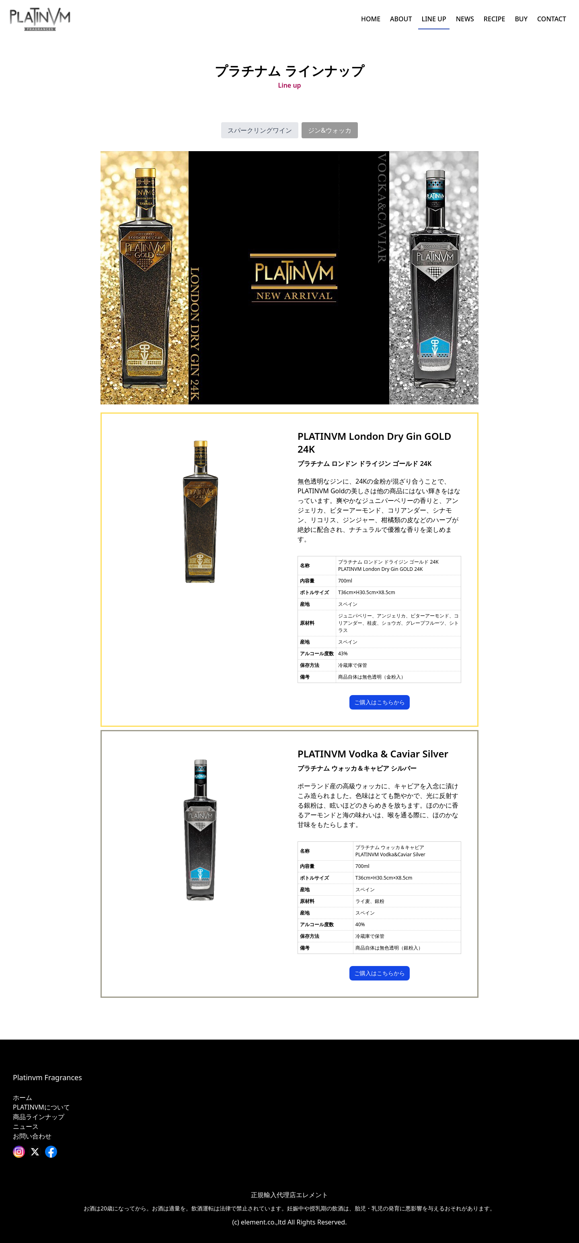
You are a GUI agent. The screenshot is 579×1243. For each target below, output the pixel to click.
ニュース (26, 1126)
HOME (370, 18)
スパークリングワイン (260, 130)
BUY (521, 18)
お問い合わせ (32, 1136)
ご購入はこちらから (379, 702)
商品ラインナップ (38, 1116)
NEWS (465, 18)
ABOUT (401, 18)
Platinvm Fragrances (47, 1077)
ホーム (22, 1097)
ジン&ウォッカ (329, 130)
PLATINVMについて (41, 1107)
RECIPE (494, 18)
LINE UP (433, 18)
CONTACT (551, 18)
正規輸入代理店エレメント (289, 1194)
